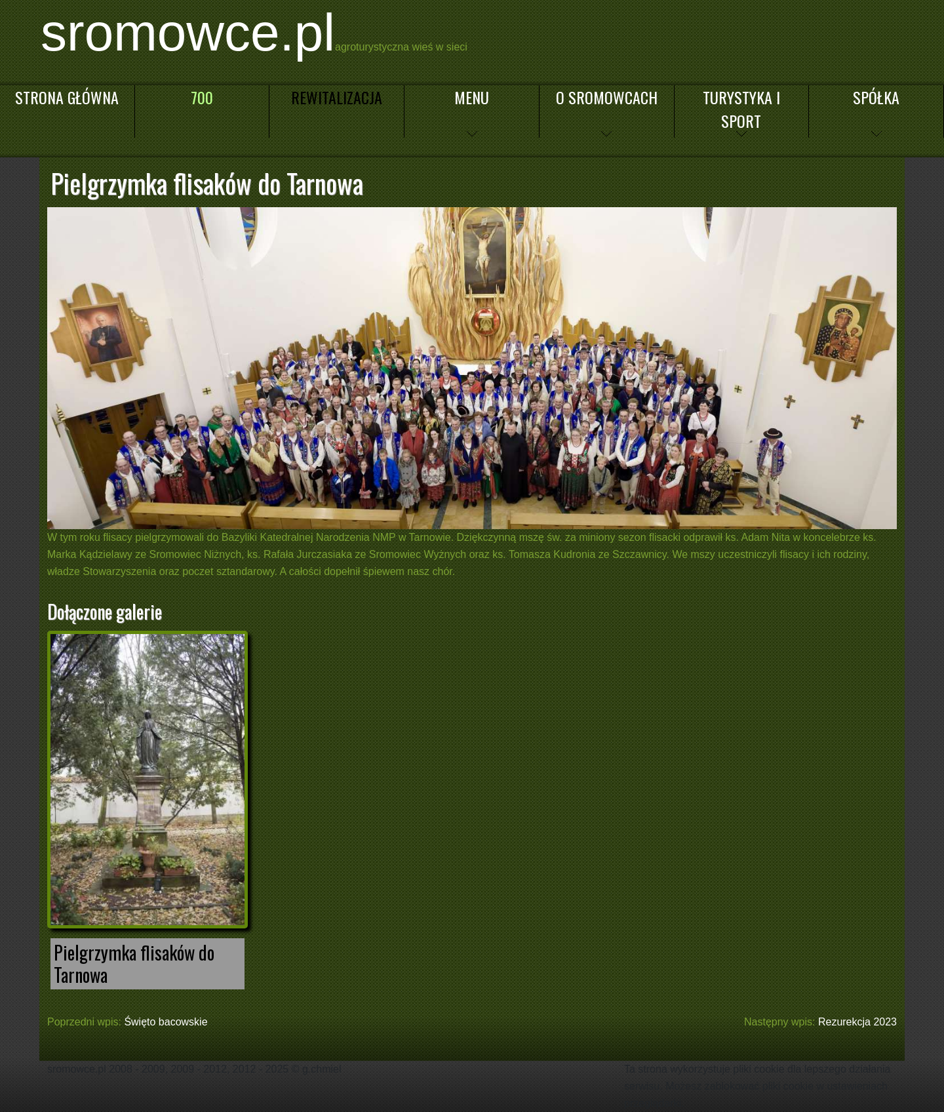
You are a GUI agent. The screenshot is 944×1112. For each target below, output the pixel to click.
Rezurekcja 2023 (857, 1021)
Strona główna (67, 97)
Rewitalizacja (336, 97)
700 (202, 97)
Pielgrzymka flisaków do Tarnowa (134, 963)
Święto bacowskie (165, 1021)
